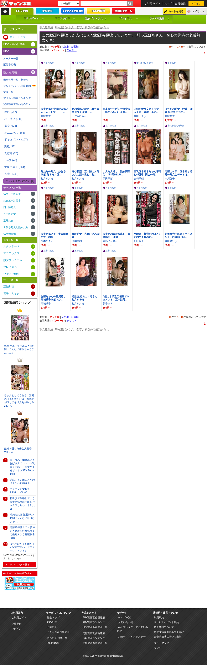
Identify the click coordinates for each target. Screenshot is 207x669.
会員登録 (180, 3)
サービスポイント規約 (166, 622)
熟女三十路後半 (12, 200)
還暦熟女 (171, 63)
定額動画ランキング (94, 638)
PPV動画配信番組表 (94, 617)
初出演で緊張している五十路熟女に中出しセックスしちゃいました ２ (22, 503)
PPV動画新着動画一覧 (95, 627)
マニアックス (65, 18)
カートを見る (176, 11)
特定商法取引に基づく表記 (169, 631)
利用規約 (159, 617)
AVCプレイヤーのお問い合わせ (132, 629)
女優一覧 (8, 91)
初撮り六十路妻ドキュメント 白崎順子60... (178, 236)
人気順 (65, 46)
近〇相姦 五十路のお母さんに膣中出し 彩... (85, 173)
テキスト (72, 50)
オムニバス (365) (14, 132)
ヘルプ (168, 3)
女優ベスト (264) (14, 167)
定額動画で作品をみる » (16, 104)
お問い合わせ (125, 622)
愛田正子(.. (140, 116)
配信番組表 (9, 64)
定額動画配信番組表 (94, 633)
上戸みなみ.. (79, 116)
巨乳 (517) (10, 112)
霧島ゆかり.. (110, 241)
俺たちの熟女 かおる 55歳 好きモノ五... (54, 173)
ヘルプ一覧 (124, 617)
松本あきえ (47, 241)
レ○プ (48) (10, 160)
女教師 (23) (11, 153)
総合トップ (53, 617)
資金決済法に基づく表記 (167, 636)
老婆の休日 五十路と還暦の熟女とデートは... (178, 173)
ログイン (196, 3)
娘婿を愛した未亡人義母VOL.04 (18, 450)
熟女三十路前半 (12, 194)
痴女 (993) (10, 125)
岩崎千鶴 (139, 178)
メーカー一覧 (10, 58)
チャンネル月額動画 (58, 631)
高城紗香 (46, 116)
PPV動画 (52, 622)
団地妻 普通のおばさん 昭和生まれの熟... (147, 236)
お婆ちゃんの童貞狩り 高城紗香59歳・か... (54, 298)
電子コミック (11, 293)
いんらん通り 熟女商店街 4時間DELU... (116, 173)
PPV (6, 51)
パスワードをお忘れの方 (132, 637)
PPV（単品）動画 (14, 44)
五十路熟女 (48, 63)
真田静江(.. (171, 241)
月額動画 (52, 627)
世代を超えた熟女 (144, 63)
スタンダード (34, 18)
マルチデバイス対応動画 (17, 85)
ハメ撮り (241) (13, 118)
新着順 (75, 46)
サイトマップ (161, 642)
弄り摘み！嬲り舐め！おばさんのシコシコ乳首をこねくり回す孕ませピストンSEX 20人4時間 (22, 467)
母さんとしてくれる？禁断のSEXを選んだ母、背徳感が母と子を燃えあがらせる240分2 (19, 400)
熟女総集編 (46, 27)
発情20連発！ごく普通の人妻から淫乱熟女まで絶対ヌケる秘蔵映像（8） (22, 532)
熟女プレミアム (96, 18)
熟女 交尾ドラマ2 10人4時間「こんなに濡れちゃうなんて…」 (19, 349)
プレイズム (128, 18)
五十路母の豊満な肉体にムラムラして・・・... (54, 111)
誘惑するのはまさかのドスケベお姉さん (22, 481)
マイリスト (198, 11)
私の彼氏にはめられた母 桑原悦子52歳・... (87, 111)
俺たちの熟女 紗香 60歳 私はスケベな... (178, 111)
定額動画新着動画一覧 (95, 642)
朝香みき (108, 303)
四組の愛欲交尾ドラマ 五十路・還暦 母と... (147, 111)
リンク (157, 647)
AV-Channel (16, 3)
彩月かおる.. (48, 178)
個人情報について (164, 627)
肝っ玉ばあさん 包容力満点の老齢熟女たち (82, 27)
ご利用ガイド (152, 3)
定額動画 (8, 286)
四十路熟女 (9, 207)
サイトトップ (18, 37)
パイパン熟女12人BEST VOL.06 (20, 491)
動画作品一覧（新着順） (17, 79)
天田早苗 (108, 178)
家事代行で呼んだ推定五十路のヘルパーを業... (116, 111)
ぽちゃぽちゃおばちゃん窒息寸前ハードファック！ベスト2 (22, 547)
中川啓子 (170, 178)
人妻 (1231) (11, 173)
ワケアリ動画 (159, 18)
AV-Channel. (100, 656)
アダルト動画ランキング (17, 98)
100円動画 (53, 642)
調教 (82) (9, 146)
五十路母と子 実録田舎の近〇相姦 (54, 236)
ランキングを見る (20, 564)
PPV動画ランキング (94, 622)
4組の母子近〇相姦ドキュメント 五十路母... (116, 298)
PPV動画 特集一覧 (57, 638)
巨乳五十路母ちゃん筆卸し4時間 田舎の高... (147, 173)
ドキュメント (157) (16, 139)
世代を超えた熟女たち (15, 227)
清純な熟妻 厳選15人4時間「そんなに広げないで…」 (22, 518)
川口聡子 (139, 241)
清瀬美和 (77, 241)
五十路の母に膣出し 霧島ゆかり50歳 (116, 236)
